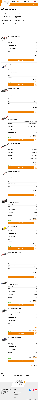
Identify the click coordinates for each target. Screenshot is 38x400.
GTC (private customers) (17, 392)
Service (2, 373)
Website (13, 1)
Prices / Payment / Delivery (18, 375)
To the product (21, 60)
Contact (15, 389)
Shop (18, 1)
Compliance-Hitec (16, 395)
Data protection (16, 394)
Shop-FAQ (2, 375)
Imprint (15, 397)
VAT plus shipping (34, 81)
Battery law (28, 375)
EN (35, 1)
